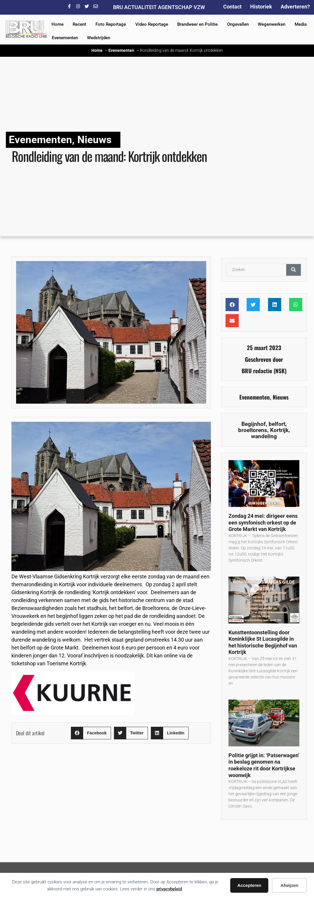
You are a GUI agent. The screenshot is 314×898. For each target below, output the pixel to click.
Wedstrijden (98, 37)
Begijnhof (253, 424)
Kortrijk (279, 430)
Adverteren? (295, 7)
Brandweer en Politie (197, 24)
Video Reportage (151, 24)
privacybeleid (169, 889)
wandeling (264, 436)
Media (301, 24)
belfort (277, 424)
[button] (91, 733)
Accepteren (249, 885)
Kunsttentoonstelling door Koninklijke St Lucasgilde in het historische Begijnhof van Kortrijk (262, 642)
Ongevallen (238, 24)
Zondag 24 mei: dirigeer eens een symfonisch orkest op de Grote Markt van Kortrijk (263, 522)
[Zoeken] (293, 270)
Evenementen (65, 37)
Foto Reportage (110, 24)
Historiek (261, 7)
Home (58, 24)
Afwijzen (289, 885)
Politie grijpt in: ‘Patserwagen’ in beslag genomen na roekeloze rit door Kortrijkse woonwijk (263, 765)
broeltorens (252, 430)
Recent (79, 24)
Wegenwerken (271, 24)
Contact (232, 7)
